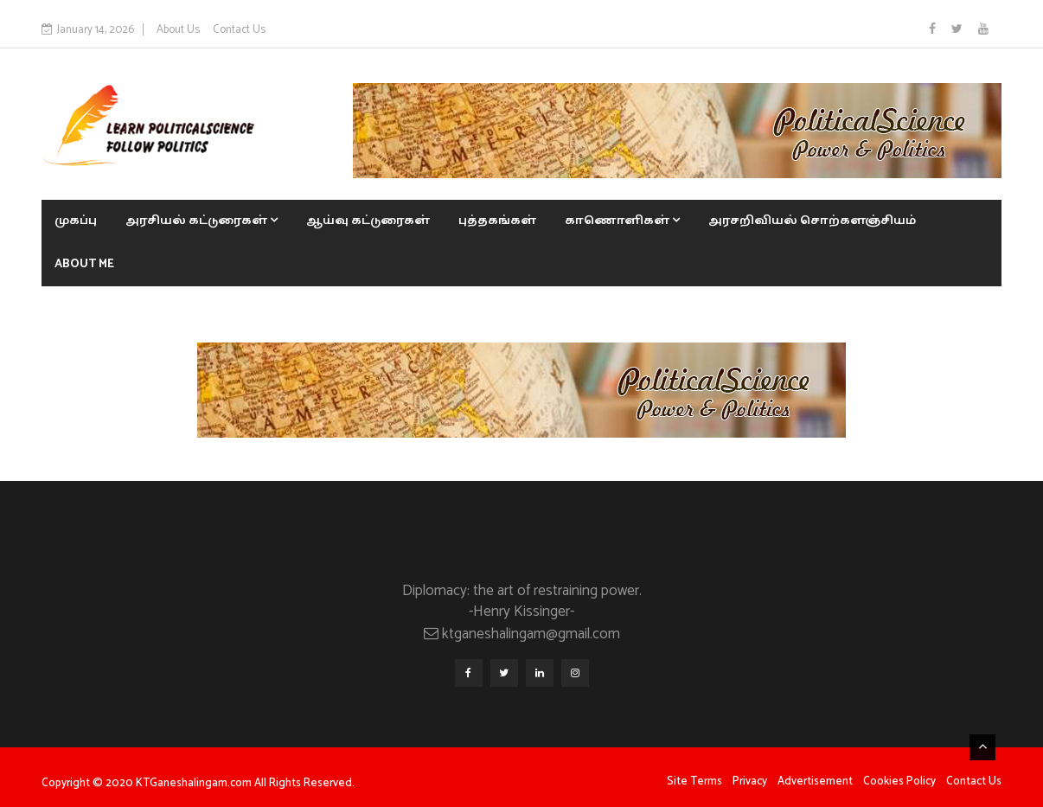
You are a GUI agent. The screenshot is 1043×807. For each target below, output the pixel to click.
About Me (84, 264)
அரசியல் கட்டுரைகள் (201, 221)
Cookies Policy (899, 781)
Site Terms (694, 781)
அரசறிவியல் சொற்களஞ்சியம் (812, 221)
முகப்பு (75, 221)
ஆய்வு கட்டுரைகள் (368, 221)
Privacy (750, 781)
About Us (178, 30)
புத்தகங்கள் (497, 221)
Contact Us (239, 30)
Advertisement (815, 781)
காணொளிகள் (622, 221)
